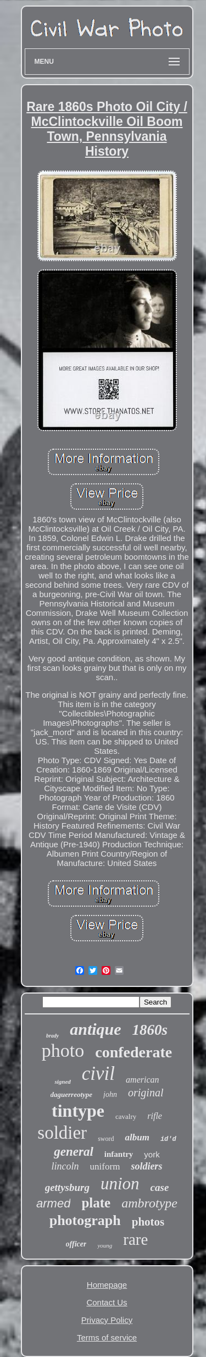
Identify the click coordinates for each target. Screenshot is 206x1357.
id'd (168, 1139)
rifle (154, 1116)
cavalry (125, 1116)
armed (53, 1203)
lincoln (65, 1166)
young (104, 1245)
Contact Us (106, 1302)
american (142, 1079)
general (73, 1152)
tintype (78, 1111)
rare (135, 1239)
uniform (105, 1166)
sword (106, 1139)
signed (62, 1081)
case (160, 1187)
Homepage (107, 1284)
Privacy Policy (106, 1320)
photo (63, 1050)
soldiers (146, 1166)
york (151, 1154)
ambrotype (149, 1203)
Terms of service (107, 1337)
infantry (118, 1154)
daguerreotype (72, 1094)
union (120, 1183)
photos (148, 1221)
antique (95, 1029)
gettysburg (67, 1187)
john (110, 1094)
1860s (150, 1030)
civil (98, 1073)
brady (52, 1036)
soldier (62, 1133)
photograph (85, 1220)
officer (76, 1244)
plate (95, 1202)
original (145, 1092)
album (137, 1137)
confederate (133, 1052)
